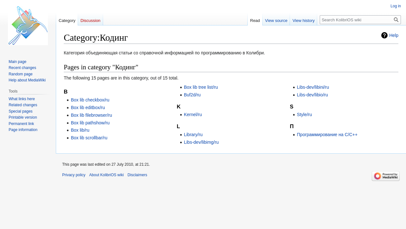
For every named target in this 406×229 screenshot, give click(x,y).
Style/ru (304, 114)
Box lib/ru (80, 130)
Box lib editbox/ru (88, 107)
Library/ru (193, 134)
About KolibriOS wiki (106, 175)
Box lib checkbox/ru (90, 99)
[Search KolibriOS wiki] (360, 19)
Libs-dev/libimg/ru (201, 142)
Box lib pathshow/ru (90, 122)
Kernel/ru (193, 114)
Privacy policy (73, 175)
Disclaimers (137, 175)
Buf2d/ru (192, 94)
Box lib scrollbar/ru (89, 137)
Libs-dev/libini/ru (313, 87)
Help (393, 35)
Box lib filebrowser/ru (91, 115)
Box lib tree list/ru (201, 87)
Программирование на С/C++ (327, 134)
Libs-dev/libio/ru (312, 94)
